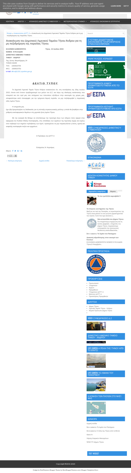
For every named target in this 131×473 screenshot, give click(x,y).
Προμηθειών (93, 290)
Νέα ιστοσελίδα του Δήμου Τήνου (110, 219)
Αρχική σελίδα (44, 161)
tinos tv (90, 435)
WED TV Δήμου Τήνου (95, 442)
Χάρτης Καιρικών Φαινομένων (97, 438)
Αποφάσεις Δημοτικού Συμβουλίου (45, 20)
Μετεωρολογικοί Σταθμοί (76, 20)
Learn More (116, 6)
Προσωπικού (94, 283)
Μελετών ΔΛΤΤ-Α (95, 294)
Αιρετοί (22, 20)
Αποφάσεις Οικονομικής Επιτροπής (105, 21)
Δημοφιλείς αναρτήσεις (97, 191)
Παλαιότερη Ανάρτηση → (76, 161)
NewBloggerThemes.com (71, 470)
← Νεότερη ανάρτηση (14, 161)
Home (9, 33)
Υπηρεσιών (93, 285)
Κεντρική (10, 21)
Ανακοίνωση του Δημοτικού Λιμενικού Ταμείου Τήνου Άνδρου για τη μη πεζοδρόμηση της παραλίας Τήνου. (44, 42)
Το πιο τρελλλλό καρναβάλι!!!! (109, 196)
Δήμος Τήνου (94, 306)
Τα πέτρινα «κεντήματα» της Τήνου (100, 209)
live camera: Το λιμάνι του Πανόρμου (101, 234)
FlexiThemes (44, 470)
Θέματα (113, 191)
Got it (126, 6)
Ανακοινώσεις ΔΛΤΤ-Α (22, 33)
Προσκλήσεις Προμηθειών (98, 296)
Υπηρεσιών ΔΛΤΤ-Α (96, 292)
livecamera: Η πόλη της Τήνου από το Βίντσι (103, 431)
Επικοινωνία (16, 27)
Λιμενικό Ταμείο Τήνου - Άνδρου (100, 308)
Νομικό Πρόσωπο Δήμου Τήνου (100, 311)
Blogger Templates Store (89, 470)
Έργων (91, 288)
